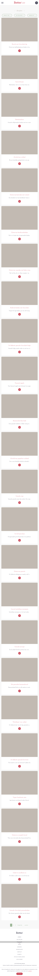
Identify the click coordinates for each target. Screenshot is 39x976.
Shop (19, 944)
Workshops (19, 949)
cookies (30, 970)
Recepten (19, 941)
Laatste (26, 925)
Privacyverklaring (19, 956)
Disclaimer (20, 959)
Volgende (19, 925)
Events (19, 954)
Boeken (19, 946)
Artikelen (19, 939)
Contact (19, 951)
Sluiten (19, 973)
